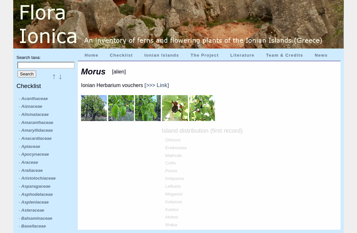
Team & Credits (284, 55)
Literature (242, 55)
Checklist (121, 55)
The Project (205, 55)
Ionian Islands (161, 55)
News (321, 55)
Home (91, 55)
